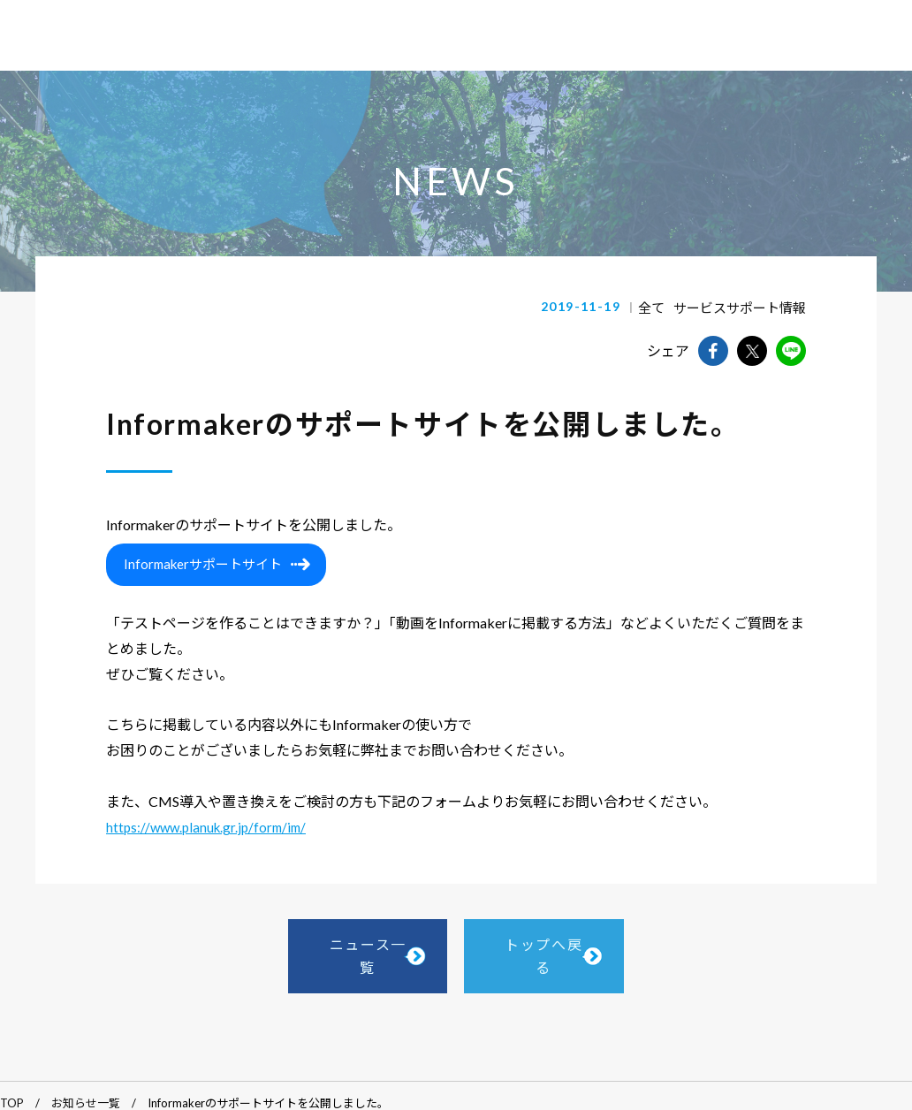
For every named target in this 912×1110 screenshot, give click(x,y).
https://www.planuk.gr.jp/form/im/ (206, 831)
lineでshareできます (791, 351)
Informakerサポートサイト (203, 567)
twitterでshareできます (752, 351)
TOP (12, 1090)
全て (661, 308)
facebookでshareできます (713, 351)
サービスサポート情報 (744, 308)
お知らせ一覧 (85, 1090)
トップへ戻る (593, 951)
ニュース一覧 (319, 951)
